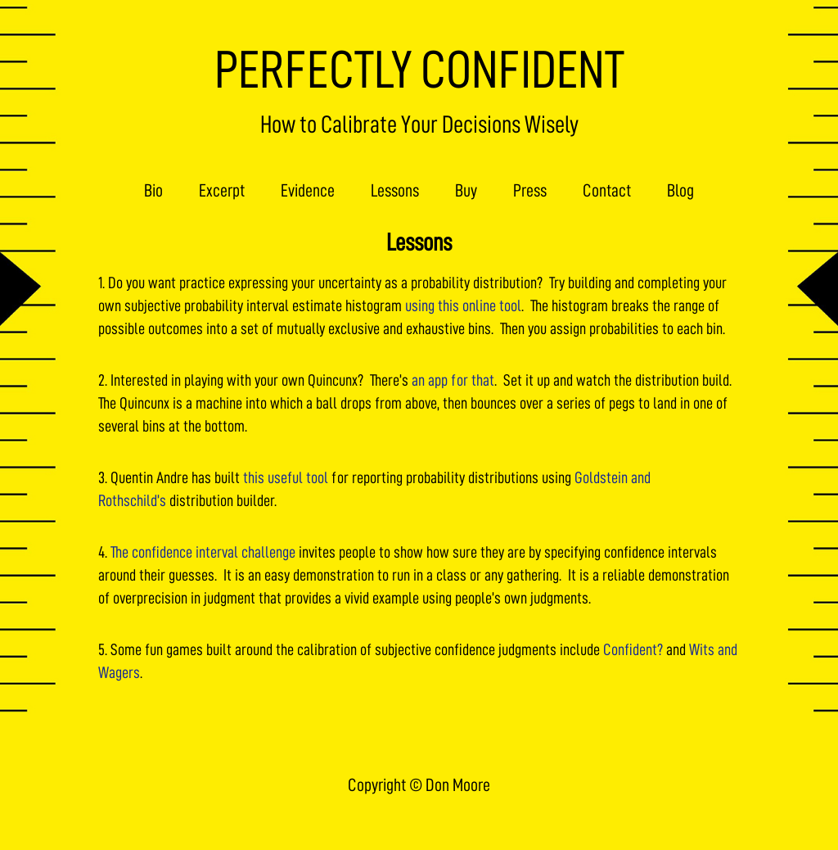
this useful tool (285, 477)
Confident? (633, 649)
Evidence (308, 191)
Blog (680, 191)
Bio (153, 191)
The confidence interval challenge (202, 552)
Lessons (395, 191)
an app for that (453, 380)
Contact (607, 191)
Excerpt (222, 191)
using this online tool (463, 305)
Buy (466, 191)
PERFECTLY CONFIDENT (419, 70)
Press (530, 191)
